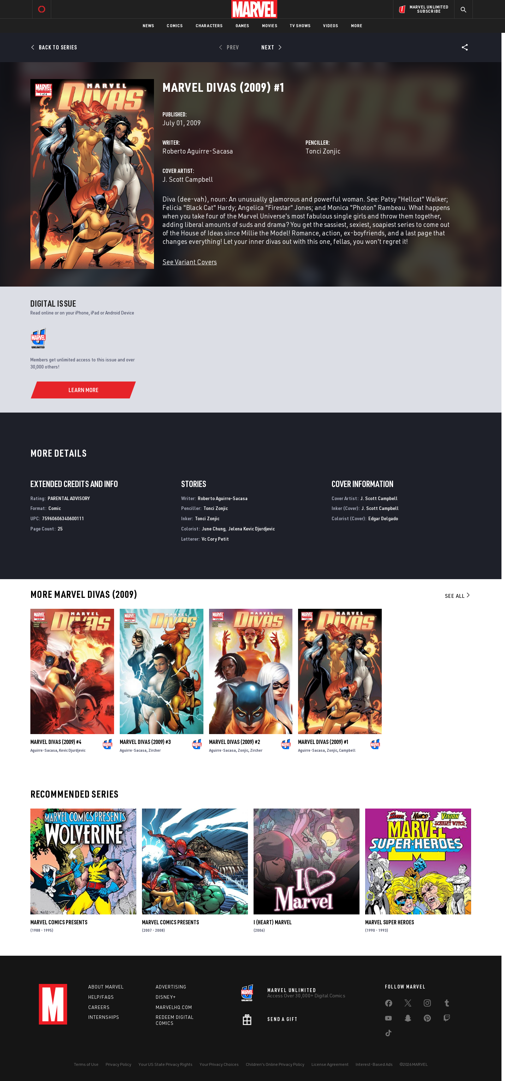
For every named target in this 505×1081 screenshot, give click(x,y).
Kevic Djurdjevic (72, 750)
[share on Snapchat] (407, 1019)
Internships (103, 1017)
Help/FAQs (101, 997)
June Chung (213, 529)
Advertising (171, 987)
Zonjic (243, 750)
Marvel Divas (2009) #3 (145, 741)
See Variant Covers (189, 262)
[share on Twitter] (407, 1004)
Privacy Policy (118, 1064)
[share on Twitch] (446, 1019)
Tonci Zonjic (322, 151)
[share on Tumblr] (446, 1004)
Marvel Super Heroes (389, 922)
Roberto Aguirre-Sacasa (197, 151)
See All (458, 595)
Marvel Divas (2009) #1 (323, 741)
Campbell (347, 750)
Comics (175, 25)
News (148, 25)
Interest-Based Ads (374, 1064)
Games (242, 25)
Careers (99, 1007)
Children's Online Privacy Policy (275, 1064)
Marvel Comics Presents (58, 922)
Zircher (154, 750)
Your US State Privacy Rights (165, 1064)
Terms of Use (86, 1064)
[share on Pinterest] (427, 1019)
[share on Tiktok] (388, 1034)
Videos (330, 25)
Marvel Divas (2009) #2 (234, 741)
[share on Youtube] (388, 1019)
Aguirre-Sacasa (43, 750)
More (357, 25)
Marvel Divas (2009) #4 (55, 741)
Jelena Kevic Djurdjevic (251, 529)
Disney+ (166, 997)
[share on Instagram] (427, 1004)
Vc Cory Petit (215, 539)
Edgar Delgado (383, 518)
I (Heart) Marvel (273, 922)
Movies (269, 25)
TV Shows (300, 25)
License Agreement (330, 1064)
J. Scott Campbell (187, 179)
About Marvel (106, 987)
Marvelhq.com (174, 1007)
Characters (209, 25)
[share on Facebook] (388, 1004)
